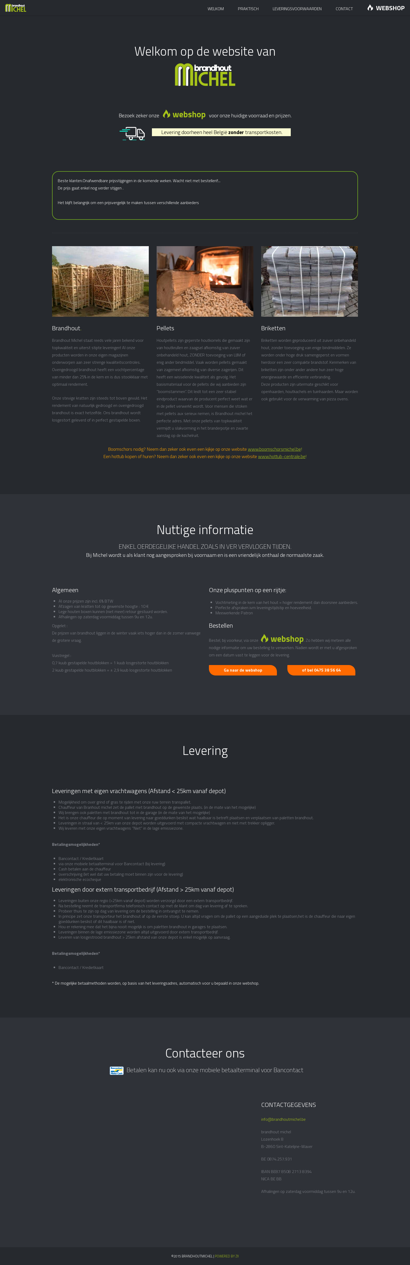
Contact (344, 8)
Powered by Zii (227, 1256)
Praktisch (248, 8)
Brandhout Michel (17, 8)
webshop (184, 114)
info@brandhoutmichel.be (283, 1119)
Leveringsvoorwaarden (297, 8)
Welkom (216, 8)
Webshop (386, 8)
